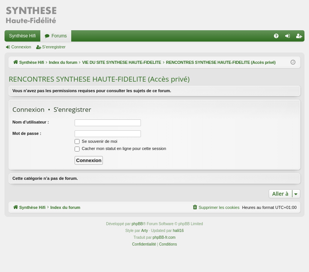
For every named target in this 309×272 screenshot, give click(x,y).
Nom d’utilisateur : (30, 122)
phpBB (137, 224)
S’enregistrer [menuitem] (300, 37)
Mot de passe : (26, 133)
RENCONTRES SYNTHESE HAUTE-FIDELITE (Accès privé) (99, 79)
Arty (144, 231)
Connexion (21, 47)
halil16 (178, 231)
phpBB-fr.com (164, 237)
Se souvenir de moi (96, 141)
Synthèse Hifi (22, 36)
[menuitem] (276, 36)
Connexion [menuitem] (289, 37)
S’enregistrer (54, 47)
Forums (59, 36)
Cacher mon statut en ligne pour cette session (120, 148)
